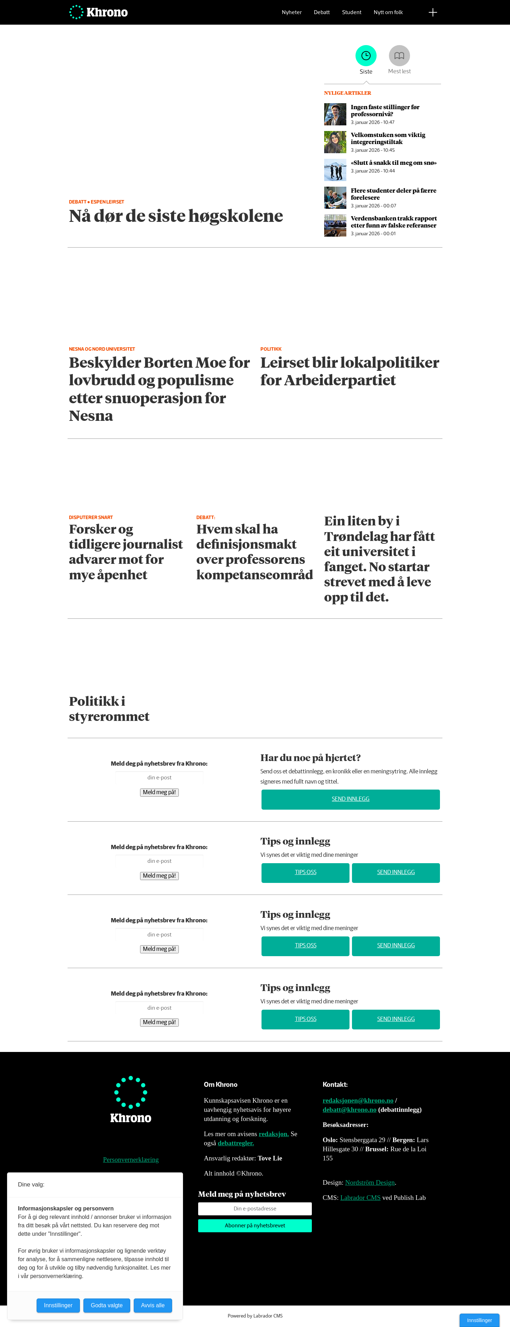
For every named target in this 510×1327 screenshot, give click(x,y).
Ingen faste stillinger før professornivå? (385, 110)
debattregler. (236, 1143)
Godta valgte (107, 1305)
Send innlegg (351, 799)
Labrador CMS (360, 1197)
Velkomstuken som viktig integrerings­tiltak (388, 138)
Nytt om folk (388, 16)
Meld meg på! (159, 793)
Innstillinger (479, 1320)
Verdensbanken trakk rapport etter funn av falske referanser (394, 221)
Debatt (322, 16)
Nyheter (292, 16)
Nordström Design (370, 1182)
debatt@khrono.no (350, 1109)
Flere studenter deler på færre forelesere (393, 193)
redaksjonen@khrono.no (358, 1100)
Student (351, 16)
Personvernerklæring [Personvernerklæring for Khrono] (131, 1159)
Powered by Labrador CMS (255, 1316)
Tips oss (305, 873)
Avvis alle (153, 1305)
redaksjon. (274, 1134)
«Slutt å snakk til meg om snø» (394, 162)
